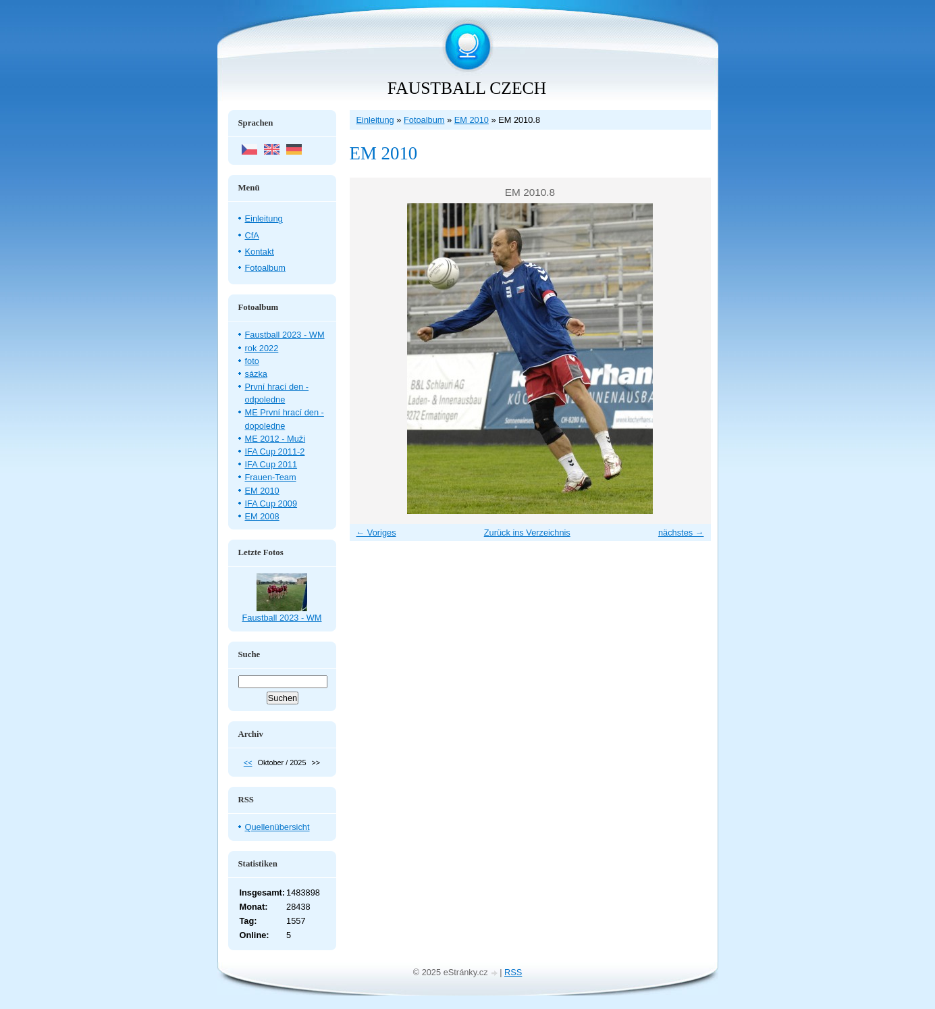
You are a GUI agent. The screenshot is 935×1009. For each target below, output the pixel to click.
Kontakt (259, 252)
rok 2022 (262, 348)
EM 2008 (262, 516)
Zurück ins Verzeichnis (527, 532)
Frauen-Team (270, 477)
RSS (513, 972)
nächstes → (681, 532)
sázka (256, 374)
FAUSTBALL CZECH (467, 88)
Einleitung (375, 120)
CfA (252, 235)
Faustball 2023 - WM (285, 335)
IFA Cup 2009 (271, 503)
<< (248, 762)
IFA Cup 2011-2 (275, 451)
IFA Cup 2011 (271, 464)
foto (252, 361)
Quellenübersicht (277, 827)
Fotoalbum (424, 120)
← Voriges (376, 532)
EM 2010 (471, 120)
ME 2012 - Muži (275, 439)
